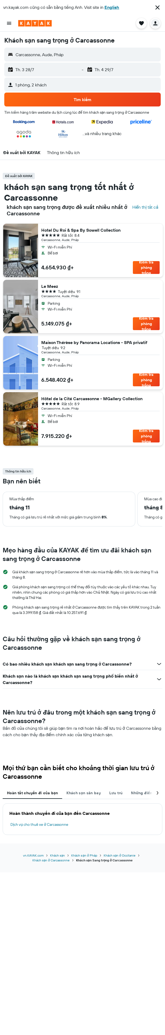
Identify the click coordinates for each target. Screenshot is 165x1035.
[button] (157, 7)
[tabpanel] (82, 819)
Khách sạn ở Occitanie (120, 855)
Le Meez (49, 286)
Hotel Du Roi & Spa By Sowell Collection (81, 230)
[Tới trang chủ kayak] (35, 23)
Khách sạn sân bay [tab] (83, 792)
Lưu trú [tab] (115, 792)
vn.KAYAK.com (33, 855)
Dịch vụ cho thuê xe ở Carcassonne (39, 824)
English (111, 7)
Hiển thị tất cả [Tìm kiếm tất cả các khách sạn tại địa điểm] (145, 207)
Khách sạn (57, 855)
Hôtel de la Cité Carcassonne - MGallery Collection (91, 398)
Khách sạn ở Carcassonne (51, 860)
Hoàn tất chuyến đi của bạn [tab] (32, 792)
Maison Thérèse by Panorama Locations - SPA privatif (94, 342)
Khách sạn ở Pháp (84, 855)
